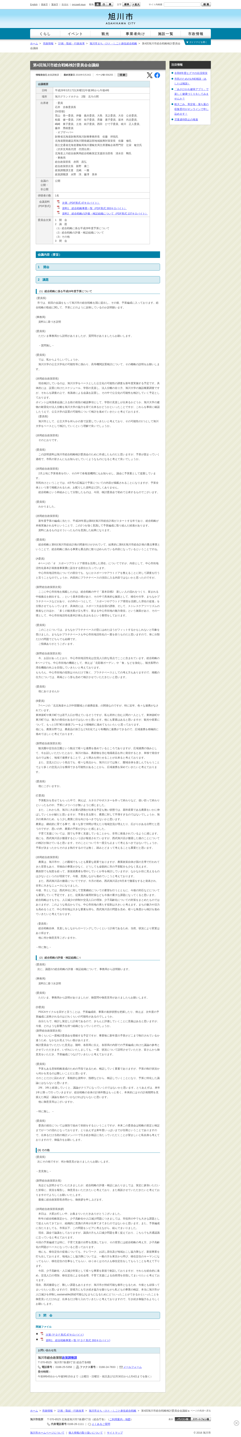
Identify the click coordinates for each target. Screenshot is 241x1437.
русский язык (78, 4)
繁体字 (54, 4)
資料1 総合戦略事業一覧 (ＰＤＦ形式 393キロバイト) (75, 1340)
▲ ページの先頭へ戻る (199, 1410)
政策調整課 (69, 1357)
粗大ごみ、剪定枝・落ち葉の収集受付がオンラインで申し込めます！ (191, 109)
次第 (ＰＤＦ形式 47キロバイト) (62, 1334)
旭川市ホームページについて (47, 1432)
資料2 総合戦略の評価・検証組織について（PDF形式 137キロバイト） (102, 213)
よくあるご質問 (101, 1424)
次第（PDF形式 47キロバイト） (78, 202)
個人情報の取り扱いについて (86, 1432)
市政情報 (48, 43)
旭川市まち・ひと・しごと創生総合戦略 (113, 43)
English (33, 4)
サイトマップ (115, 1432)
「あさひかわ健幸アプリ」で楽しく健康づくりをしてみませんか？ (191, 94)
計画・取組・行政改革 (71, 43)
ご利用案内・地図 (119, 1419)
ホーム (34, 43)
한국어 (65, 4)
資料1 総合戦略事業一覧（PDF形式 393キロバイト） (91, 208)
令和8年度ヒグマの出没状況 (190, 73)
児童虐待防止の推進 (186, 119)
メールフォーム (132, 1367)
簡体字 (44, 4)
